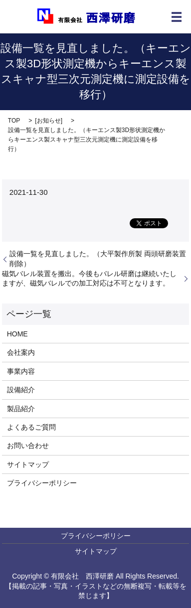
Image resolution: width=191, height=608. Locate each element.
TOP (14, 120)
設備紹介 (21, 390)
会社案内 (21, 352)
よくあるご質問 (31, 427)
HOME (17, 334)
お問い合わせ (28, 446)
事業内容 (21, 371)
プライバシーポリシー (42, 483)
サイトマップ (28, 464)
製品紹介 (21, 409)
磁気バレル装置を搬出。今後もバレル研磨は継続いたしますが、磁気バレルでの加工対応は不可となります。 (89, 279)
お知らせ (49, 120)
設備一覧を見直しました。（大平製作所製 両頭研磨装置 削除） (97, 259)
